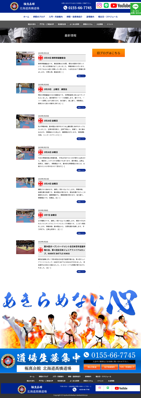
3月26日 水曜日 (51, 152)
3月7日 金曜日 (50, 215)
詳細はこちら (81, 76)
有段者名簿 (62, 24)
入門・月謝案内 (56, 16)
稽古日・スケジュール (108, 16)
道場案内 (90, 16)
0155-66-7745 (80, 7)
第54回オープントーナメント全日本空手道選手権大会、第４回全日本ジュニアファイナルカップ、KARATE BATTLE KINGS (64, 250)
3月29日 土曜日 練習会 (55, 89)
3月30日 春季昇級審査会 (55, 57)
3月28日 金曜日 (51, 120)
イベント (110, 24)
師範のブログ (39, 16)
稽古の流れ (32, 24)
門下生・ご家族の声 (47, 24)
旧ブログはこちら (108, 53)
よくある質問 (74, 24)
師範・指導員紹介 (74, 16)
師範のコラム (88, 24)
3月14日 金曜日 (51, 183)
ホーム (26, 16)
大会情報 (100, 24)
